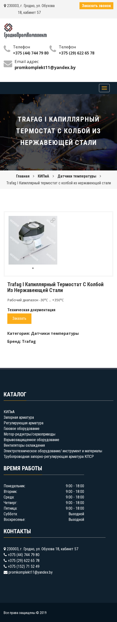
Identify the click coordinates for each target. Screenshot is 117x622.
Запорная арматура (19, 417)
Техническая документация (31, 310)
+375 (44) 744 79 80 (31, 53)
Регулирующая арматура (23, 423)
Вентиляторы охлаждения (24, 445)
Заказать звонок (96, 5)
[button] (53, 220)
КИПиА (43, 176)
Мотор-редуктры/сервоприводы (29, 434)
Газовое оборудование (21, 428)
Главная (22, 176)
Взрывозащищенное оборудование (31, 439)
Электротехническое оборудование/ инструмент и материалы (53, 451)
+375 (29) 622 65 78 (76, 53)
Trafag (29, 341)
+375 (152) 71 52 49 (23, 566)
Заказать (19, 318)
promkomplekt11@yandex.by (31, 572)
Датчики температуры (77, 176)
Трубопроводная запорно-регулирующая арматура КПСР (49, 456)
